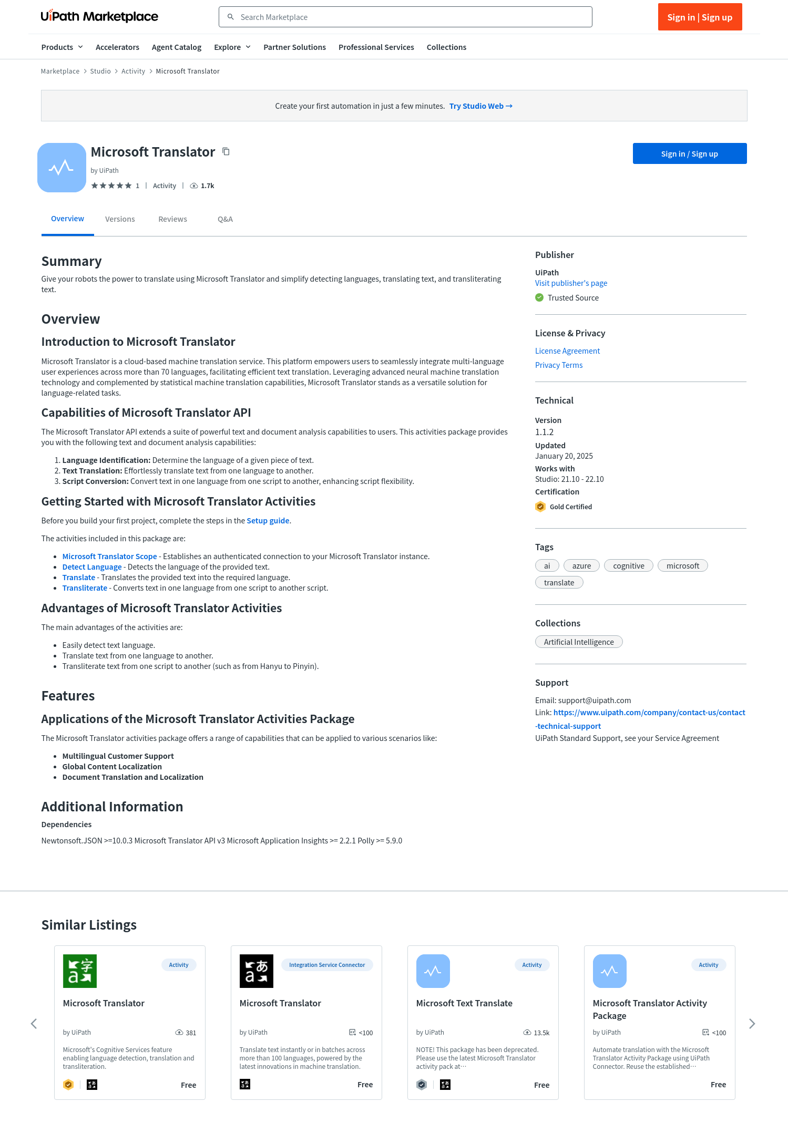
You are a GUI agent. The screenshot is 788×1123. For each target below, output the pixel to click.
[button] (547, 565)
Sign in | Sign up (699, 17)
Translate (79, 577)
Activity (133, 71)
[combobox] (413, 16)
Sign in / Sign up (690, 153)
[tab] (68, 222)
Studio (100, 71)
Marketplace (60, 71)
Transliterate (85, 587)
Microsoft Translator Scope (110, 556)
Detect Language (92, 566)
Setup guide (268, 520)
